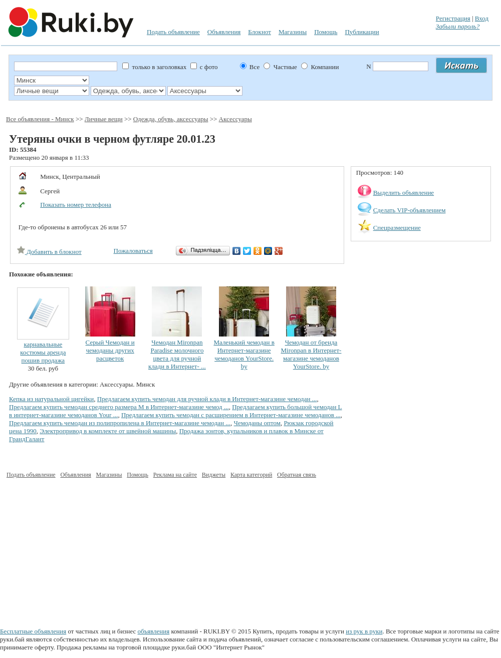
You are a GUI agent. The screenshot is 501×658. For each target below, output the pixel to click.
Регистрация (453, 18)
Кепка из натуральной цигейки (51, 399)
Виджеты (213, 474)
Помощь (325, 32)
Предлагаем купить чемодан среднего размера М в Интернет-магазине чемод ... (119, 407)
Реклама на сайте (175, 474)
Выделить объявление (403, 192)
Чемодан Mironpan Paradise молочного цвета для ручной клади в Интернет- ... (177, 354)
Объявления (224, 32)
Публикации (362, 32)
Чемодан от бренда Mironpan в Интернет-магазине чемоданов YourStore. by (311, 354)
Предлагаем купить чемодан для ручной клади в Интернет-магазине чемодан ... (207, 399)
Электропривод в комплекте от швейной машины (108, 431)
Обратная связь (296, 474)
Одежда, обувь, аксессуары (170, 119)
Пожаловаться (133, 250)
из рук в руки (364, 631)
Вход (481, 18)
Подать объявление (173, 32)
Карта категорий (251, 474)
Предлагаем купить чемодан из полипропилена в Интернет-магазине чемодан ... (119, 423)
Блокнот (259, 32)
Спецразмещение (397, 227)
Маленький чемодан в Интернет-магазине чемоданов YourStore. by (243, 354)
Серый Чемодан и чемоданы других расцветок (110, 350)
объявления (154, 631)
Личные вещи (104, 119)
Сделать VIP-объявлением (409, 210)
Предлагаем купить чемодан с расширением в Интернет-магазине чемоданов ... (231, 415)
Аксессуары (235, 119)
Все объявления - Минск (40, 119)
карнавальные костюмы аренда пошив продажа (43, 352)
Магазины (293, 32)
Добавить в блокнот (49, 251)
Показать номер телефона (75, 204)
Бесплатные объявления (33, 631)
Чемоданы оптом (257, 423)
